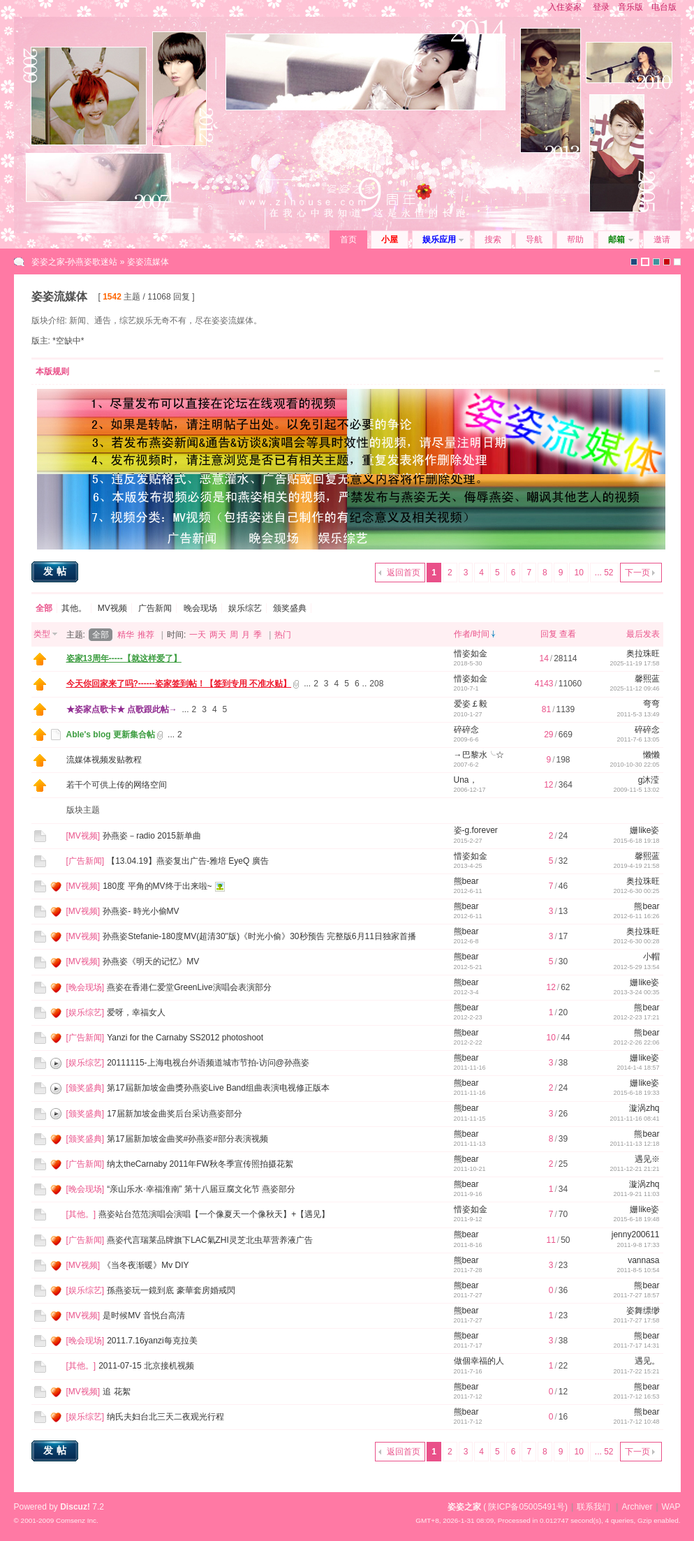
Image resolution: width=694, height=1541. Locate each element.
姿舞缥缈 (643, 1310)
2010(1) (666, 261)
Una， (466, 780)
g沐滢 (649, 780)
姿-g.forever (476, 830)
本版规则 (52, 371)
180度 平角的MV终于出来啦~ (157, 886)
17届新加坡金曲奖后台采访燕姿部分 (174, 1114)
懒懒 (651, 755)
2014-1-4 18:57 (638, 1067)
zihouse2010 (645, 262)
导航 (534, 239)
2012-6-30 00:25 (636, 890)
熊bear (466, 881)
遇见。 (647, 1361)
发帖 (56, 571)
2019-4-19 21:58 (636, 865)
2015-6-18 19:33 (636, 1092)
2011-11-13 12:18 (634, 1143)
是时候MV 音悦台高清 (143, 1315)
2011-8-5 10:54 (638, 1270)
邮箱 (616, 239)
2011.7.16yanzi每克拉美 (152, 1340)
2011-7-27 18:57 (636, 1295)
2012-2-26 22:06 (636, 1042)
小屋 (389, 239)
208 (376, 683)
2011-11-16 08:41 (634, 1118)
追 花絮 (116, 1391)
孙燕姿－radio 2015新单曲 (152, 836)
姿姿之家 (464, 1507)
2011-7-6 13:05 (638, 739)
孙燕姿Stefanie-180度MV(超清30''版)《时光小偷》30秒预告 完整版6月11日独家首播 (259, 936)
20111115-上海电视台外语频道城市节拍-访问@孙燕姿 (208, 1063)
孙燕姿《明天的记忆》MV (151, 961)
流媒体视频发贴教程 (104, 760)
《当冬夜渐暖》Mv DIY (146, 1265)
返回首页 (403, 572)
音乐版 (630, 7)
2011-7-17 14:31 (636, 1345)
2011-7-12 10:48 (636, 1421)
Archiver (636, 1507)
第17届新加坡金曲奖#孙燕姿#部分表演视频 (187, 1139)
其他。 (74, 608)
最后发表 (643, 634)
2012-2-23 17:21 (636, 1017)
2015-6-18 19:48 (636, 1219)
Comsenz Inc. (77, 1520)
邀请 (662, 239)
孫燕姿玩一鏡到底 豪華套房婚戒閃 (171, 1290)
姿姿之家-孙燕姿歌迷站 (74, 262)
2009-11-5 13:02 (636, 789)
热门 (282, 635)
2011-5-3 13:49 (638, 714)
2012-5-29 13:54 (636, 967)
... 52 (604, 572)
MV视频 (112, 608)
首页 (348, 239)
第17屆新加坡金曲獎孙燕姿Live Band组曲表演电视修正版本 (218, 1088)
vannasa (643, 1260)
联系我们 (593, 1507)
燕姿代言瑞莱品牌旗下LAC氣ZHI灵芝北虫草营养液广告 (210, 1240)
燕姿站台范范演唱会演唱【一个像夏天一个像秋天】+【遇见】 (214, 1214)
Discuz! (75, 1507)
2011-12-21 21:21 (634, 1168)
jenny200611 (636, 1234)
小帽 (651, 956)
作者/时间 (471, 634)
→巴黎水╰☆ (479, 755)
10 (578, 572)
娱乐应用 (439, 239)
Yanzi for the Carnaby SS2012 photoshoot (185, 1037)
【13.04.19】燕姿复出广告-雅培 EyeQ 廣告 (187, 861)
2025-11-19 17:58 (634, 663)
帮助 (575, 239)
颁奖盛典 (290, 608)
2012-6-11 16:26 (636, 916)
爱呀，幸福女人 (136, 1012)
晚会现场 (200, 608)
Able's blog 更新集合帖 (111, 734)
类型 (42, 634)
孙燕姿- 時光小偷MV (141, 911)
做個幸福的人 (479, 1361)
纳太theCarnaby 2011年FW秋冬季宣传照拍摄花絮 (200, 1164)
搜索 (493, 239)
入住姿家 (565, 7)
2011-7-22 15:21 (636, 1371)
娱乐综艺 (245, 608)
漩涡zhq (644, 1108)
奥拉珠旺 (643, 653)
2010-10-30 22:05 (634, 764)
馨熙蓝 (647, 679)
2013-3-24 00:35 (636, 992)
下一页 (637, 572)
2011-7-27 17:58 (636, 1320)
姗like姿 (644, 830)
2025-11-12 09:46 (634, 688)
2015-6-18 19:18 (636, 840)
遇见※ (647, 1159)
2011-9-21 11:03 (636, 1193)
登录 (601, 7)
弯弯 (651, 704)
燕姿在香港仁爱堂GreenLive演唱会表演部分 (189, 987)
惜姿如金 (470, 653)
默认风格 (633, 261)
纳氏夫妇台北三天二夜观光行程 (165, 1417)
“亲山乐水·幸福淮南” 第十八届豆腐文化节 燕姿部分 (201, 1189)
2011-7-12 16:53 (636, 1396)
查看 (567, 634)
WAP (671, 1507)
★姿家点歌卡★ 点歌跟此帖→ (121, 709)
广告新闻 (155, 608)
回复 (548, 634)
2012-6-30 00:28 (636, 941)
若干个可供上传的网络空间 (116, 785)
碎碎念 (466, 730)
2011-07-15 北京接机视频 (146, 1366)
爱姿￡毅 (470, 704)
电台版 (664, 7)
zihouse (677, 261)
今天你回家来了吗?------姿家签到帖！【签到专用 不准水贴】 (179, 683)
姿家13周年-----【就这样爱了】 (124, 658)
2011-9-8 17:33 (638, 1244)
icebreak (656, 261)
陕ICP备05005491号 (526, 1507)
